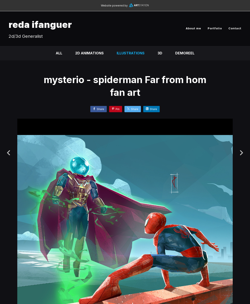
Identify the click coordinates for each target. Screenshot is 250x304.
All (59, 53)
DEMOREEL (184, 53)
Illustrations (131, 53)
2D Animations (89, 53)
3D (160, 53)
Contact (234, 28)
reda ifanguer (40, 24)
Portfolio (215, 28)
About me (193, 28)
